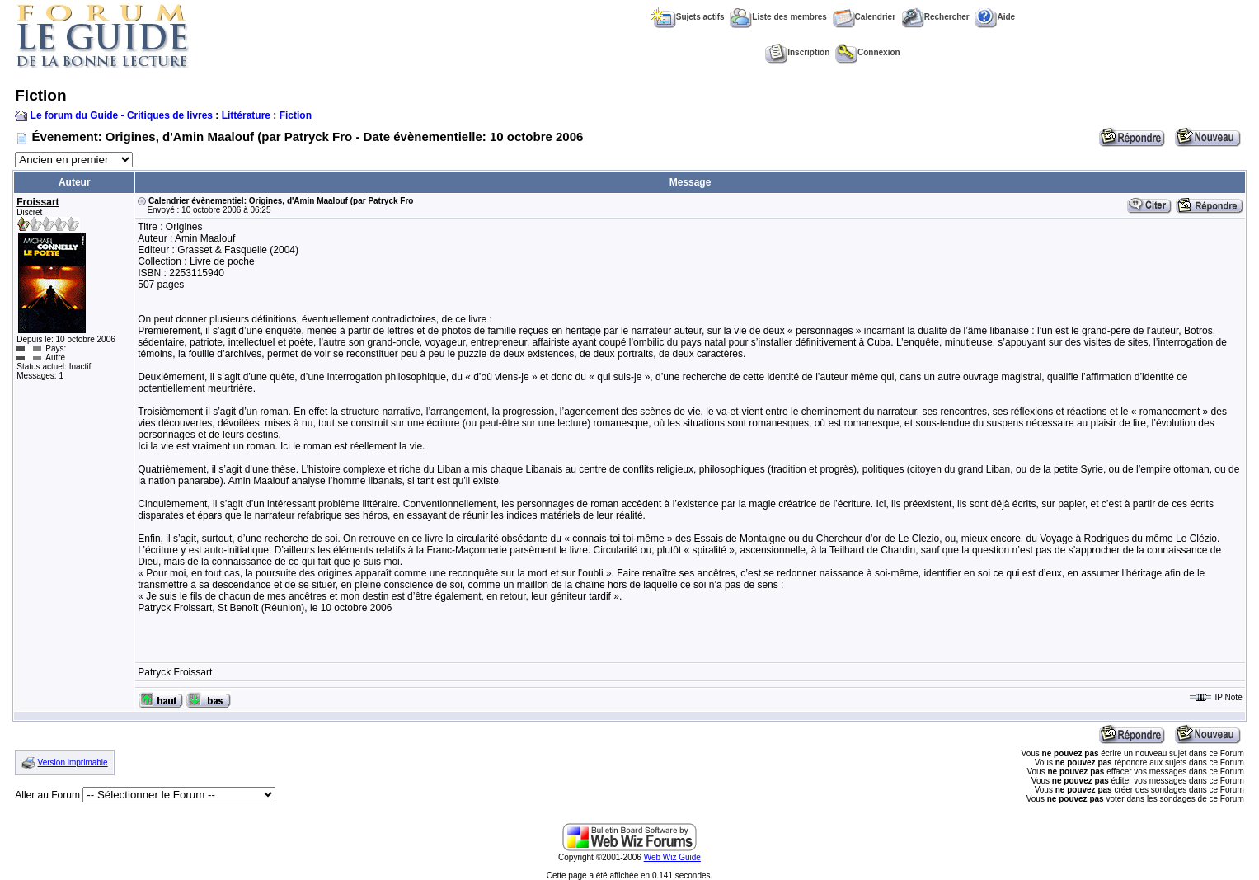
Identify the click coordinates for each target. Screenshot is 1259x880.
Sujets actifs (688, 16)
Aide (995, 16)
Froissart (37, 202)
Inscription (797, 52)
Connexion (867, 52)
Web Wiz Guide (672, 857)
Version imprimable (73, 762)
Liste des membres (778, 16)
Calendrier (864, 16)
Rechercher (935, 16)
